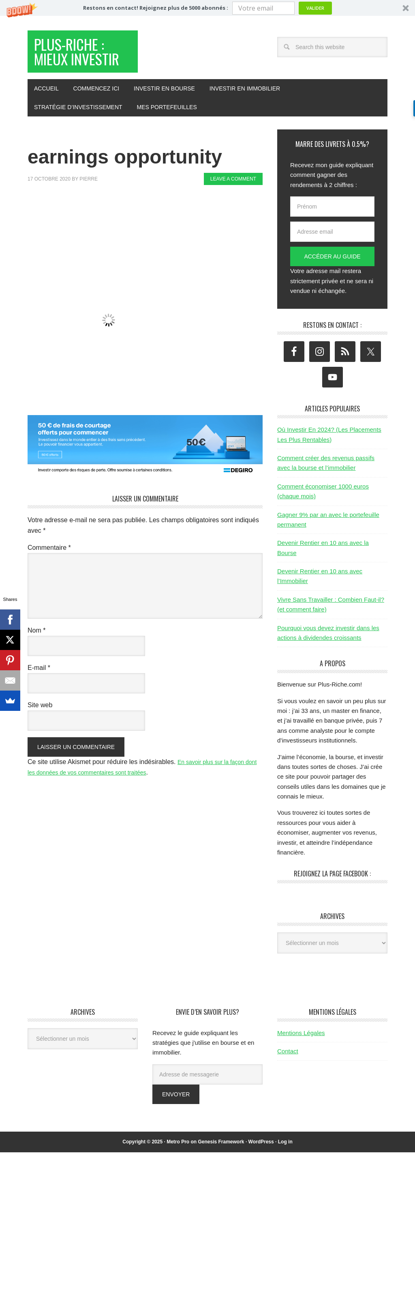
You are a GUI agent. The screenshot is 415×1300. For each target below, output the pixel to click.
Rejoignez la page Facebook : (332, 901)
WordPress (261, 1169)
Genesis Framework (221, 1169)
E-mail (39, 695)
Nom (36, 657)
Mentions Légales (301, 1060)
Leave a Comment (233, 206)
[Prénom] (332, 234)
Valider (315, 8)
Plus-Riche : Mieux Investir (81, 66)
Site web (40, 732)
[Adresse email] (332, 259)
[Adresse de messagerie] (207, 1102)
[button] (207, 8)
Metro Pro (178, 1169)
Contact (287, 1078)
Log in (285, 1169)
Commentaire (49, 575)
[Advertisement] (175, 242)
